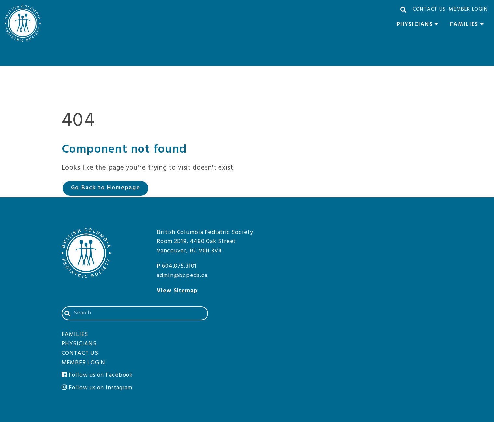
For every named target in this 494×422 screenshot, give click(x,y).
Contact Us (429, 9)
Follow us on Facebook (97, 375)
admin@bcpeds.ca (182, 275)
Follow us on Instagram (97, 387)
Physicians (419, 25)
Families (468, 25)
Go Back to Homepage (105, 188)
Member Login (468, 9)
